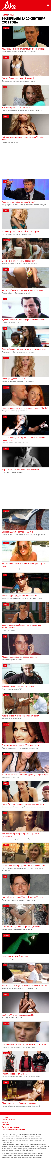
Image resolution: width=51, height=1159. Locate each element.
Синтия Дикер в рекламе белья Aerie (18, 78)
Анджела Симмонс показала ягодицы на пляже (23, 290)
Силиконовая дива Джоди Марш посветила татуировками (21, 626)
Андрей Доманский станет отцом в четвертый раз (24, 48)
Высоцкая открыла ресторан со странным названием (20, 834)
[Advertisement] (20, 161)
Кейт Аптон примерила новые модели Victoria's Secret (23, 138)
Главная (5, 14)
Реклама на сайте (8, 1120)
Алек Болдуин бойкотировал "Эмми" (18, 202)
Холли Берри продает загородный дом (19, 595)
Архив (12, 14)
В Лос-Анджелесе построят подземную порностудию (25, 774)
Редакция (5, 1125)
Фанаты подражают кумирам (15, 1073)
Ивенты (5, 1122)
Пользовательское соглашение (13, 1129)
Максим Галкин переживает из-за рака (19, 656)
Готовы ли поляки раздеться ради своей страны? (23, 865)
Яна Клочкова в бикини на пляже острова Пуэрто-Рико (24, 564)
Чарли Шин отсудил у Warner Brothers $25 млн (23, 897)
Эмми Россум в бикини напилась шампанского (23, 804)
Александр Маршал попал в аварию (18, 686)
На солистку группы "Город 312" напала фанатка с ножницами (24, 438)
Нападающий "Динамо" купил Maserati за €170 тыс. (24, 1044)
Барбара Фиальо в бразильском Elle (18, 1015)
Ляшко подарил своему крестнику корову (20, 715)
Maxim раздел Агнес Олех (13, 378)
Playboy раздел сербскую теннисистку (19, 1103)
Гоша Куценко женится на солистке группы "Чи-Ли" (24, 408)
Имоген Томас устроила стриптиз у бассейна (22, 926)
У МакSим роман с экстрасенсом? (17, 107)
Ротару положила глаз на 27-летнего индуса (21, 745)
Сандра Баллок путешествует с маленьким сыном (24, 349)
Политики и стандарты (10, 1127)
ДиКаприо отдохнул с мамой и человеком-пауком (24, 985)
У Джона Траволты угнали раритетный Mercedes (23, 319)
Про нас (5, 1117)
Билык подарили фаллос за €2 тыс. (17, 531)
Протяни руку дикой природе (15, 956)
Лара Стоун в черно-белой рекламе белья (20, 469)
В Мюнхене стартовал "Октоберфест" (18, 260)
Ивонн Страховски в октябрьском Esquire (20, 231)
